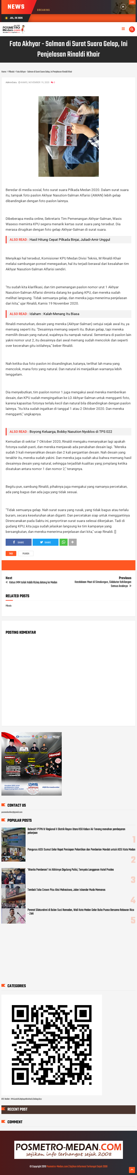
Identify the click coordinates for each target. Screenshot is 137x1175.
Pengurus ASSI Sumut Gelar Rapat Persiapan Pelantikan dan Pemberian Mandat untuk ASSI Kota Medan (81, 849)
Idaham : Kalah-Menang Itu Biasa (54, 314)
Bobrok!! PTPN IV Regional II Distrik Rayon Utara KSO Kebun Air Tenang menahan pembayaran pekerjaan (76, 831)
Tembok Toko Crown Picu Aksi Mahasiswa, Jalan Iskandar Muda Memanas (66, 890)
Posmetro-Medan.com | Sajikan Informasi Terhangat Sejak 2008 (76, 1166)
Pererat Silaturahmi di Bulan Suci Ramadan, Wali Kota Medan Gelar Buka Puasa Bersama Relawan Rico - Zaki (81, 911)
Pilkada (26, 554)
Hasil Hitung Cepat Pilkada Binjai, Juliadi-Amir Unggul (70, 240)
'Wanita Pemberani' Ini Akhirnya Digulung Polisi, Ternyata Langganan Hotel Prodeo (71, 869)
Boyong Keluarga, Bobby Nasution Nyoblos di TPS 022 (71, 432)
